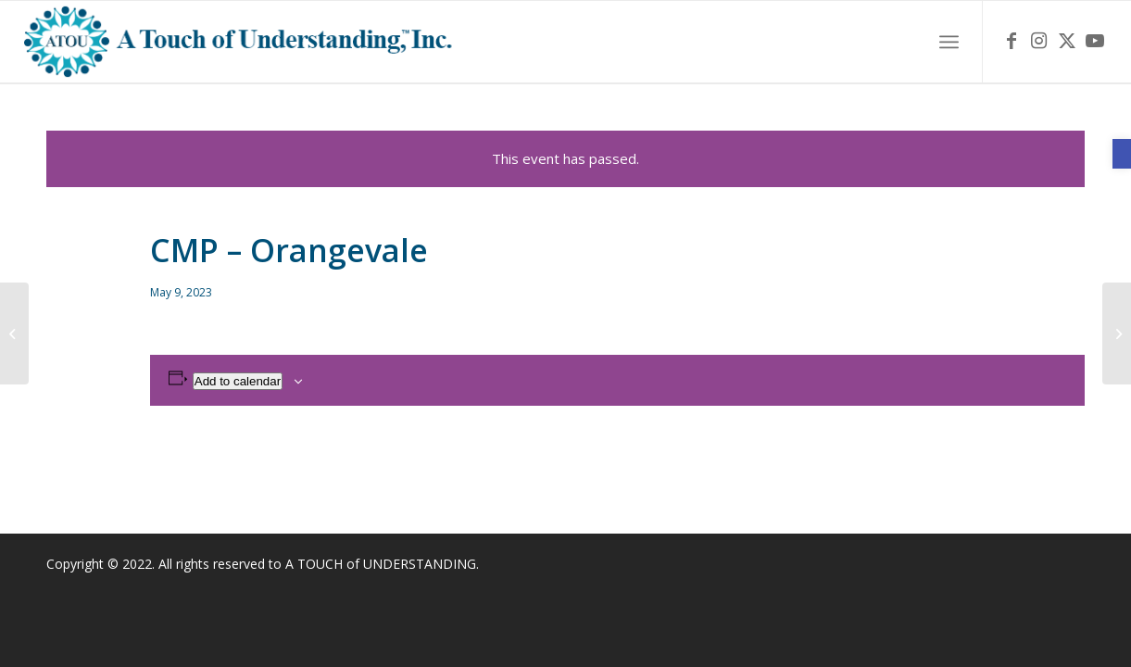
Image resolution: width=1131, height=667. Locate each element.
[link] (1121, 154)
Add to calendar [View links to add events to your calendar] (238, 381)
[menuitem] (949, 42)
